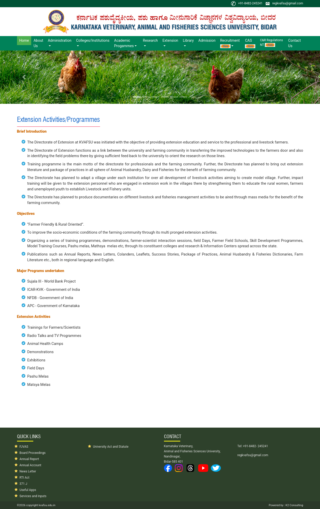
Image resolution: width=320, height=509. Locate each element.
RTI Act (24, 477)
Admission (206, 40)
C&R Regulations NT (271, 42)
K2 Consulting (294, 505)
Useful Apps (28, 490)
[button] (24, 77)
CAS (250, 43)
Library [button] (188, 40)
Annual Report (29, 459)
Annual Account (31, 465)
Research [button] (150, 40)
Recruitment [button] (230, 43)
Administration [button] (59, 40)
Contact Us (294, 43)
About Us (38, 43)
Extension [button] (170, 40)
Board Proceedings (33, 453)
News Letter (28, 471)
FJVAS (24, 446)
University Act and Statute (111, 446)
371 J (23, 484)
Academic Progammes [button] (124, 43)
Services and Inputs (33, 496)
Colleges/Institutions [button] (93, 40)
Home (25, 40)
